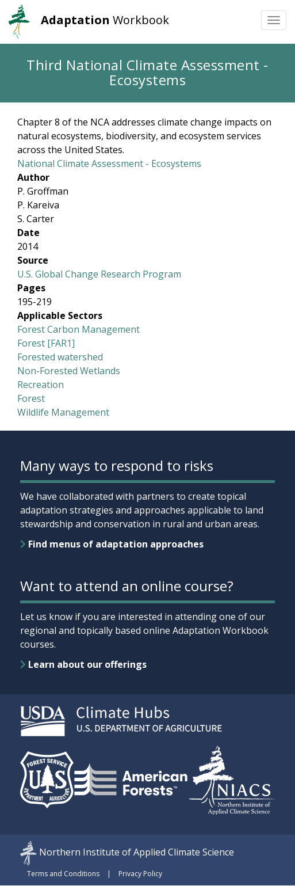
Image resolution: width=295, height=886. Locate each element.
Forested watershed (60, 357)
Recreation (40, 384)
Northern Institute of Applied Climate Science (136, 852)
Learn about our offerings (83, 664)
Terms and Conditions (63, 874)
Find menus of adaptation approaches (112, 544)
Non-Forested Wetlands (68, 370)
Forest (31, 398)
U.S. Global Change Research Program (99, 274)
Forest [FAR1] (46, 343)
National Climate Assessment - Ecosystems (109, 163)
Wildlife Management (63, 412)
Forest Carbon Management (78, 329)
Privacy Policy (140, 874)
